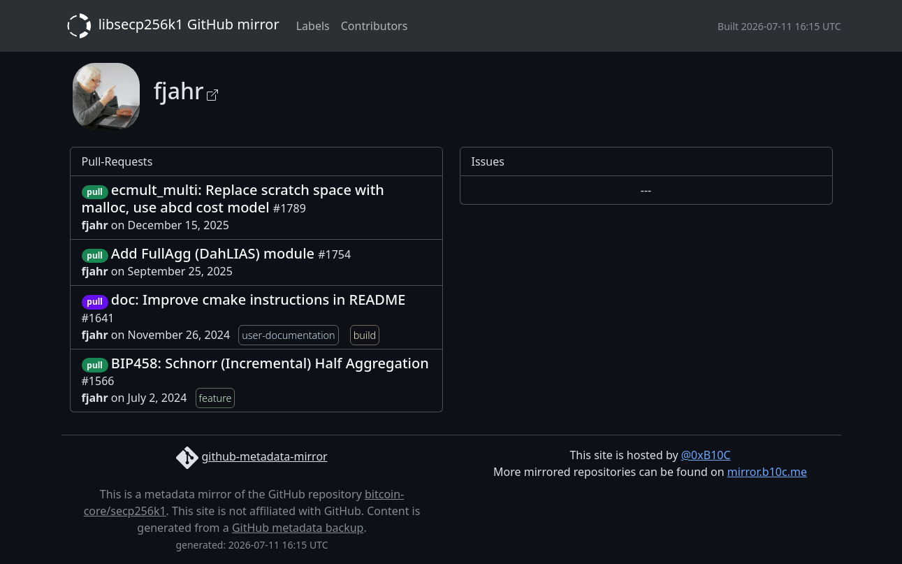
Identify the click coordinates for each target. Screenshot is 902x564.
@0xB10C (706, 455)
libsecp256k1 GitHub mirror (170, 26)
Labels (313, 26)
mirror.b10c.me (767, 471)
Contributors (374, 26)
